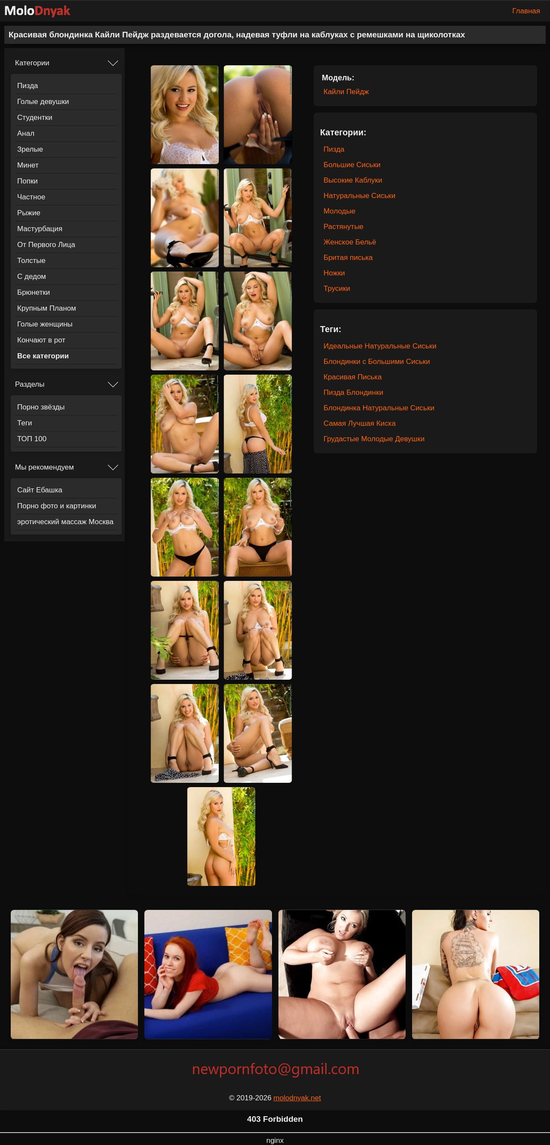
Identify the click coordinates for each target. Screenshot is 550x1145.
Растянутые (344, 227)
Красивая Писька (353, 377)
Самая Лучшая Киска (360, 423)
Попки (27, 181)
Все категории (43, 356)
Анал (25, 133)
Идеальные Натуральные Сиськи (380, 346)
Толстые (31, 260)
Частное (31, 197)
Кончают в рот (41, 340)
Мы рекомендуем (44, 467)
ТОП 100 (31, 439)
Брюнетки (33, 292)
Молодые (339, 211)
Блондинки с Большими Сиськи (377, 361)
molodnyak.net (297, 1098)
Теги (24, 423)
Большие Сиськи (352, 165)
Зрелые (30, 149)
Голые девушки (43, 102)
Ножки (334, 273)
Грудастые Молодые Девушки (374, 439)
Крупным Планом (46, 308)
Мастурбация (39, 229)
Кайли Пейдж (346, 92)
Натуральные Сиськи (359, 196)
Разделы (29, 384)
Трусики (337, 288)
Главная (526, 11)
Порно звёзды (41, 407)
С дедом (31, 276)
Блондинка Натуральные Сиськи (379, 408)
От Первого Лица (46, 245)
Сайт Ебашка (39, 490)
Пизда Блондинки (353, 392)
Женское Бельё (350, 242)
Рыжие (28, 213)
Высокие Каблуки (353, 180)
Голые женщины (45, 324)
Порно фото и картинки (56, 506)
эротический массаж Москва (65, 522)
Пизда (27, 86)
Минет (28, 165)
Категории (32, 63)
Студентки (34, 117)
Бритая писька (348, 257)
